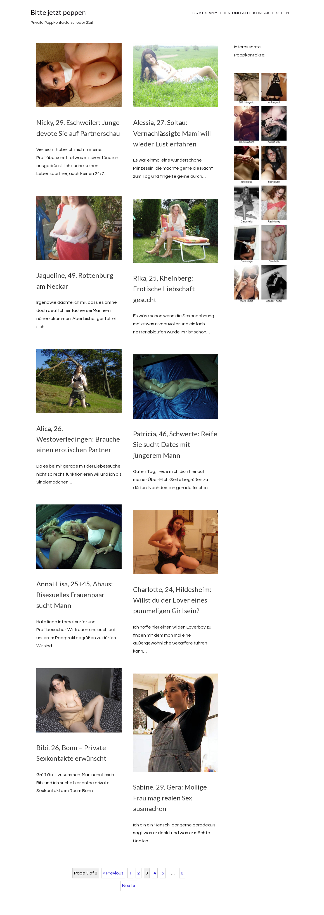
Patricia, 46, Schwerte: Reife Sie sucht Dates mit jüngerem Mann (175, 444)
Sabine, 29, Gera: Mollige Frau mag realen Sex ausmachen (170, 797)
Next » (128, 885)
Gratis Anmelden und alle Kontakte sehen (240, 13)
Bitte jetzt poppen (58, 12)
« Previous (113, 873)
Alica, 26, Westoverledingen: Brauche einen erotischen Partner (78, 439)
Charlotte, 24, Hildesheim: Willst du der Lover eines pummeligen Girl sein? (172, 600)
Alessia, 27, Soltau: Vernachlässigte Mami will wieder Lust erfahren (172, 133)
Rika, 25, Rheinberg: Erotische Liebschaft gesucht (164, 289)
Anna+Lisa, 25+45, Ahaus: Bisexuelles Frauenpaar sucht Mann (74, 594)
